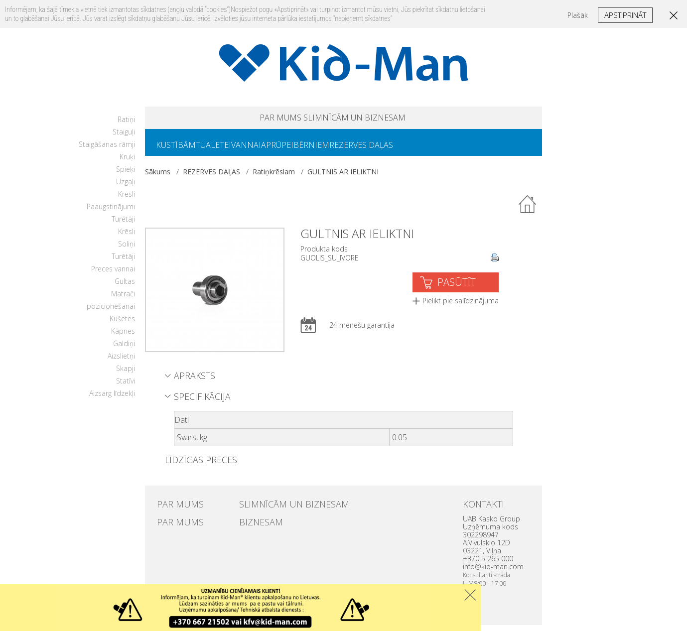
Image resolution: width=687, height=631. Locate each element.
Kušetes (122, 324)
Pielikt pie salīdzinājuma (460, 306)
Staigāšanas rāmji (107, 150)
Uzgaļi (125, 187)
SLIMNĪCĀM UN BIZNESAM (369, 119)
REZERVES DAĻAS (405, 149)
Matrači (123, 299)
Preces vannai (113, 274)
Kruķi (127, 162)
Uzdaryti (470, 595)
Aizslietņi (121, 362)
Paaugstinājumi (111, 212)
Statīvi (125, 386)
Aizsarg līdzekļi (112, 399)
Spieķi (125, 175)
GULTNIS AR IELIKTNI (343, 177)
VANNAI (266, 149)
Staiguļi (124, 137)
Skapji (125, 374)
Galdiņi (124, 349)
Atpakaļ (527, 210)
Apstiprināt (625, 15)
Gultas (125, 287)
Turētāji (123, 225)
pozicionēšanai (111, 312)
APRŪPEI (305, 149)
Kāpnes (123, 337)
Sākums (157, 177)
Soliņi (126, 249)
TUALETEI (225, 149)
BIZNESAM (254, 525)
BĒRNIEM (347, 149)
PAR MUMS (254, 119)
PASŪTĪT (456, 288)
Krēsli (126, 200)
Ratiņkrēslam (274, 177)
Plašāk (577, 15)
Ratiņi (126, 125)
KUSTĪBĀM (180, 149)
